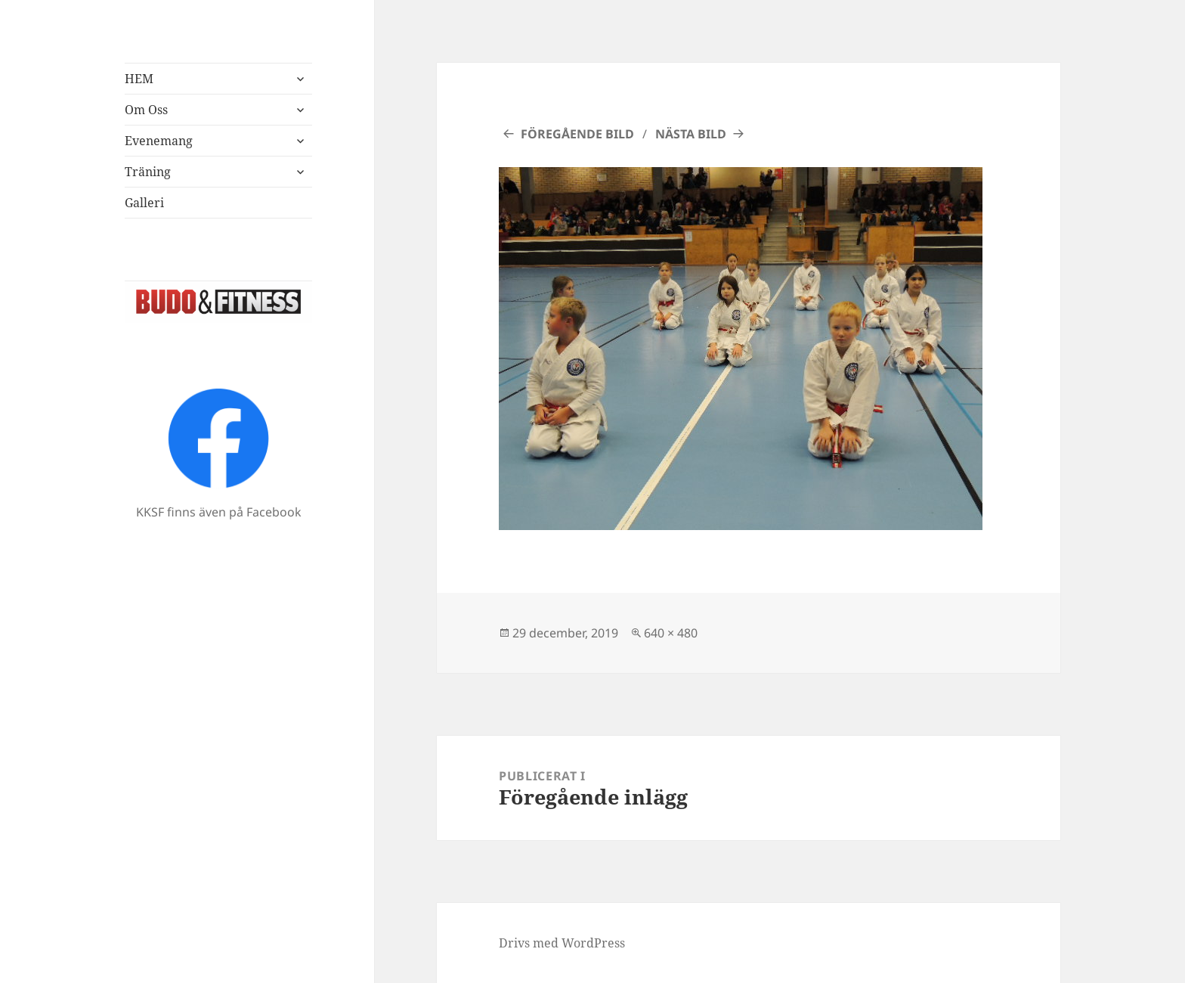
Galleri (144, 202)
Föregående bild (577, 134)
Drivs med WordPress (562, 943)
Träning (148, 171)
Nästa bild (690, 134)
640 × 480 (671, 633)
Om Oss (146, 109)
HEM (139, 78)
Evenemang (159, 140)
